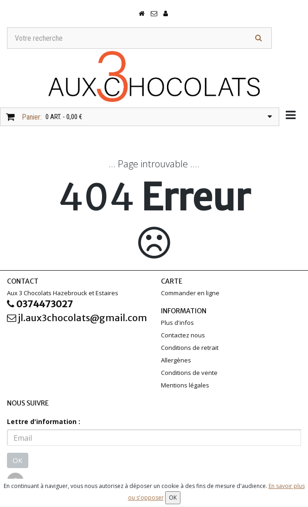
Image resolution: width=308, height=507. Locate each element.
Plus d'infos (177, 322)
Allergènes (176, 360)
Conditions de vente (189, 372)
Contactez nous (183, 335)
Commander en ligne (190, 293)
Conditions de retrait (189, 347)
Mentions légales (185, 385)
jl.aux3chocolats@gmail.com (77, 317)
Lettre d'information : (43, 421)
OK (18, 460)
